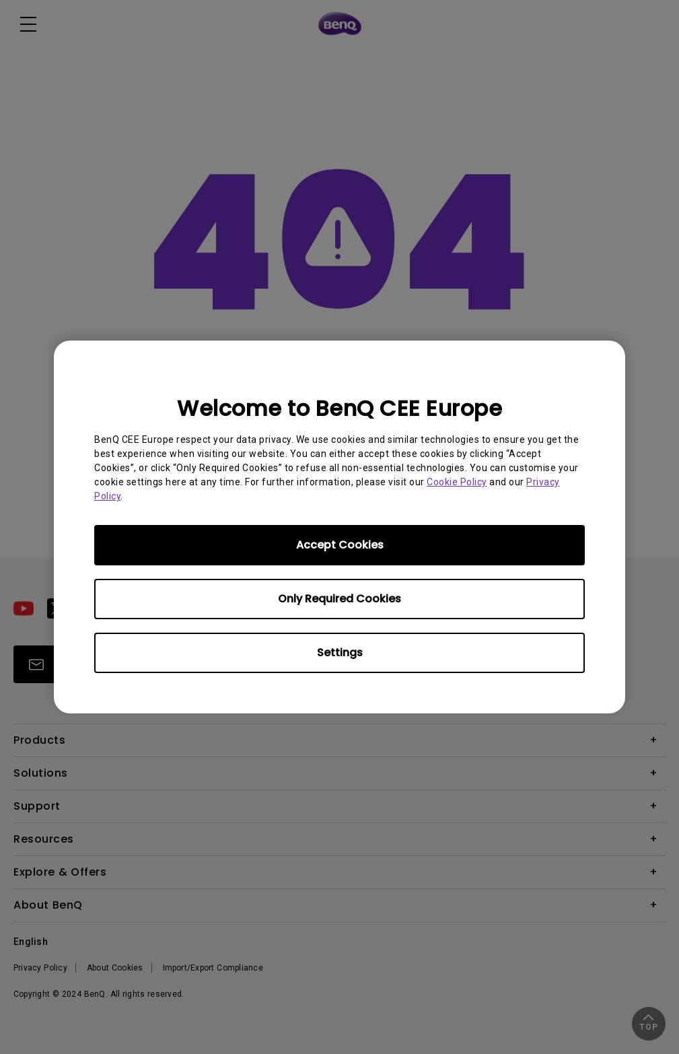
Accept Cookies (340, 545)
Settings (340, 652)
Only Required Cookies (339, 598)
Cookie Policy (457, 482)
